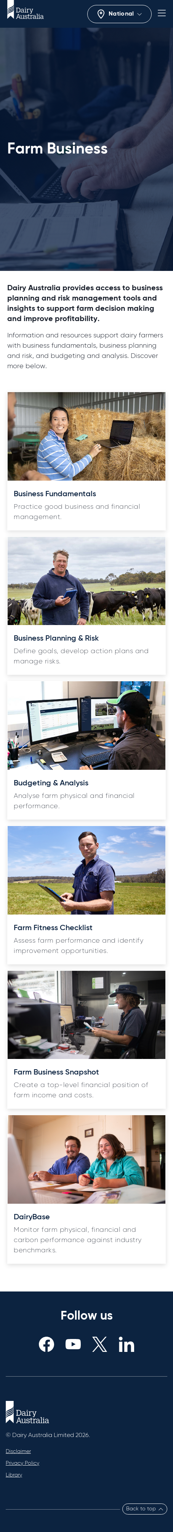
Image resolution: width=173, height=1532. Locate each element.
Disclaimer (18, 1451)
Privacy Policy (22, 1463)
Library (14, 1475)
